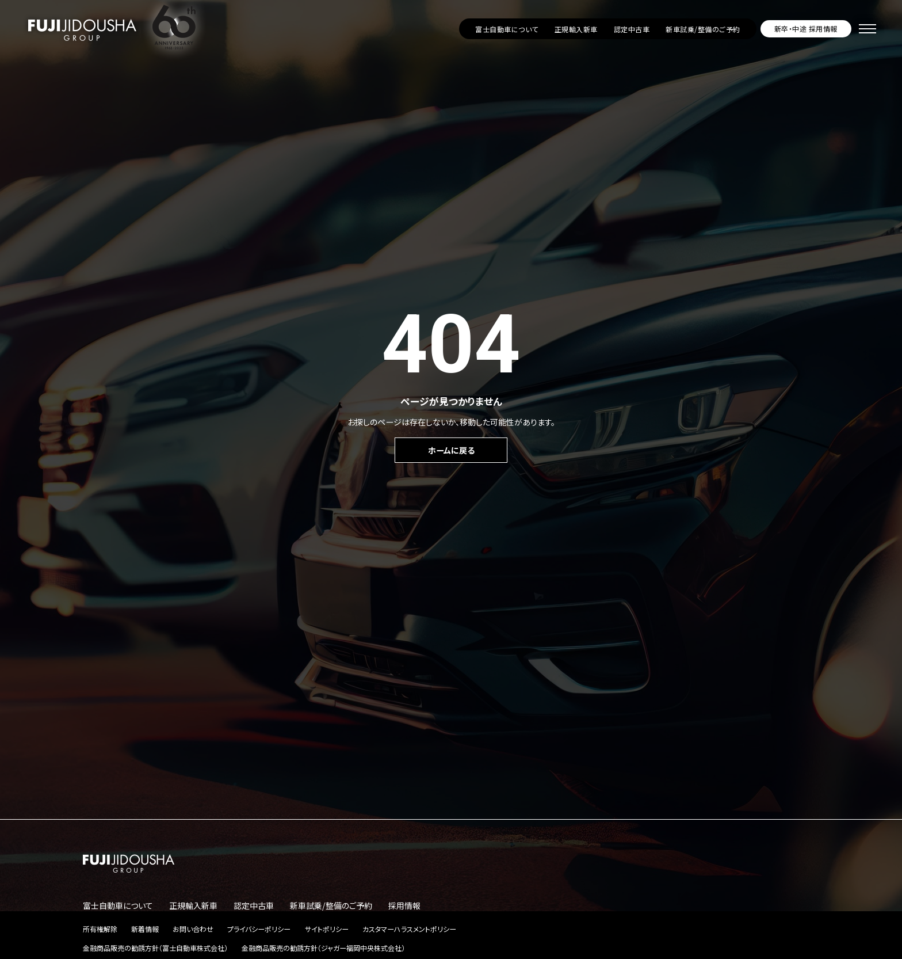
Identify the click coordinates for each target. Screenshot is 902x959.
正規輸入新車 (576, 29)
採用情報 (404, 905)
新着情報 (145, 929)
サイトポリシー (327, 929)
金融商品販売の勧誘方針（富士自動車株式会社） (155, 948)
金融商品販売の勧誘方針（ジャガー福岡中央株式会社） (323, 948)
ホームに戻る (451, 450)
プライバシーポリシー (259, 929)
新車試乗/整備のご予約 (703, 29)
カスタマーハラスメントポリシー (409, 929)
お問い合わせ (193, 929)
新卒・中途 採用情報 (806, 28)
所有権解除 (100, 929)
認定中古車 (631, 29)
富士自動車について (506, 29)
